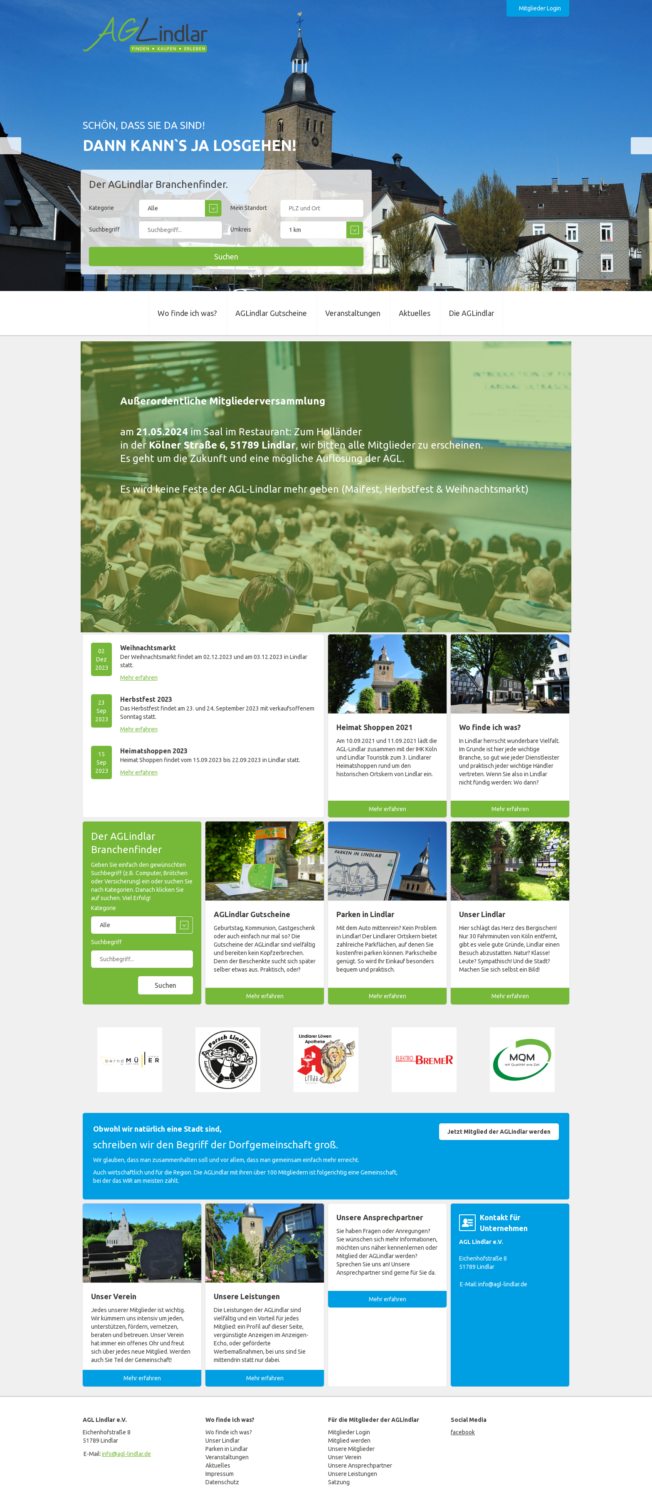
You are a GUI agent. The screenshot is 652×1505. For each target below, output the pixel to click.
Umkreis (240, 229)
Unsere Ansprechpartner (360, 1465)
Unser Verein (344, 1457)
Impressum (219, 1473)
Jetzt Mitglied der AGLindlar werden (499, 1131)
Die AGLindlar (471, 313)
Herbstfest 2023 (146, 699)
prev (10, 145)
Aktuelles (414, 313)
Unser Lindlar (222, 1440)
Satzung (339, 1482)
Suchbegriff (104, 229)
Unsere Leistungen (352, 1473)
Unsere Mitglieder (351, 1449)
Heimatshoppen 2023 (154, 751)
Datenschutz (222, 1482)
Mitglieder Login (540, 8)
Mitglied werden (349, 1440)
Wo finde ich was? (187, 313)
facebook (463, 1432)
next (641, 145)
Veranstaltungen (352, 313)
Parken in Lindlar (226, 1449)
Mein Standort (248, 208)
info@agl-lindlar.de (502, 1284)
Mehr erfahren (139, 677)
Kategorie (101, 208)
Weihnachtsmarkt (148, 647)
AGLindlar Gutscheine (271, 313)
